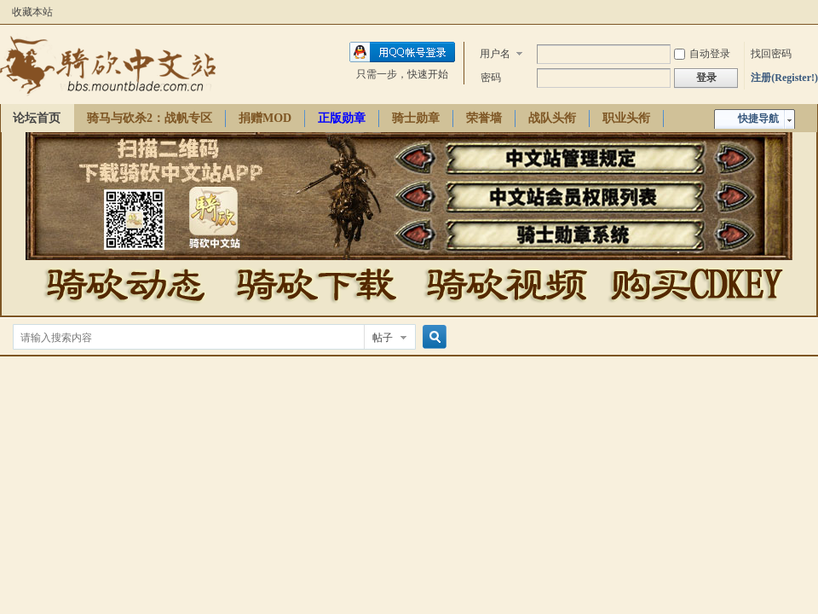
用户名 (495, 54)
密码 (491, 78)
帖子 (382, 338)
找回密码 (771, 54)
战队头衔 (552, 118)
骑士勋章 (416, 118)
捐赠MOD (265, 118)
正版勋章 (342, 118)
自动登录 (702, 54)
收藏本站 (32, 12)
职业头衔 (626, 118)
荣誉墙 (484, 118)
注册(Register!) (784, 78)
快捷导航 (758, 119)
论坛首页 (36, 118)
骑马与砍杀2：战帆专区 (149, 118)
